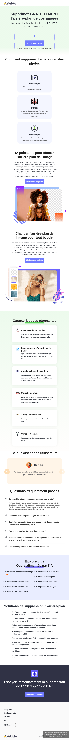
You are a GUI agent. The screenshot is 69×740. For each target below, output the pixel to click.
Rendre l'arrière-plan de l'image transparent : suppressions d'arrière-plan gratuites (34, 643)
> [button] (62, 471)
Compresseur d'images (47, 587)
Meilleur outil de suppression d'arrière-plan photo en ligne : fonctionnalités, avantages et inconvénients (34, 626)
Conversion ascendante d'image (19, 573)
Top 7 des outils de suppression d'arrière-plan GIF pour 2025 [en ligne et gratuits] (35, 613)
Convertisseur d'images (48, 582)
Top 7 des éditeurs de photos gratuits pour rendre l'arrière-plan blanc (34, 650)
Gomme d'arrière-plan (47, 577)
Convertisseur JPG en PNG (49, 572)
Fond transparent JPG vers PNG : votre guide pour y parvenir (35, 638)
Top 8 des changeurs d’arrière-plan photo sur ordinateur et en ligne (35, 656)
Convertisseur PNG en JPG (18, 582)
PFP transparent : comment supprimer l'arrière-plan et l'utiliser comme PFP (32, 633)
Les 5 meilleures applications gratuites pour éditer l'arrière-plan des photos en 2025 (34, 620)
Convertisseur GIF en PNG (18, 592)
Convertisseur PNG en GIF (18, 587)
